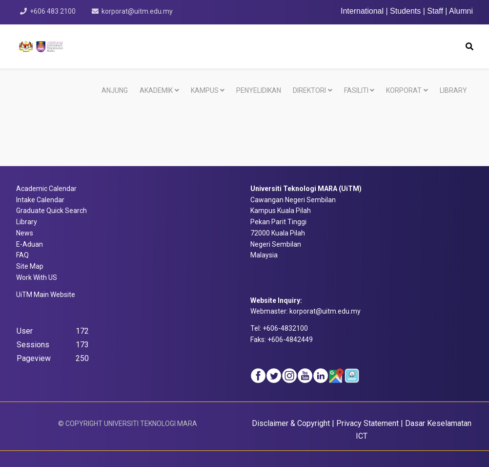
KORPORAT (404, 90)
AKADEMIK (156, 90)
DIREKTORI (309, 90)
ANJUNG (115, 90)
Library (26, 222)
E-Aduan (29, 244)
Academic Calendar (46, 188)
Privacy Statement (367, 423)
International (363, 11)
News (24, 233)
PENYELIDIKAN (258, 90)
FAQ (22, 255)
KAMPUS (205, 90)
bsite (45, 294)
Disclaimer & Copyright (291, 423)
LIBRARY (453, 90)
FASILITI (356, 90)
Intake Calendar (40, 200)
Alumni (461, 11)
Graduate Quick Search (51, 210)
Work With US (36, 277)
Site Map (29, 266)
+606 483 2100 (53, 11)
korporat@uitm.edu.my (137, 11)
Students (405, 11)
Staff (435, 11)
